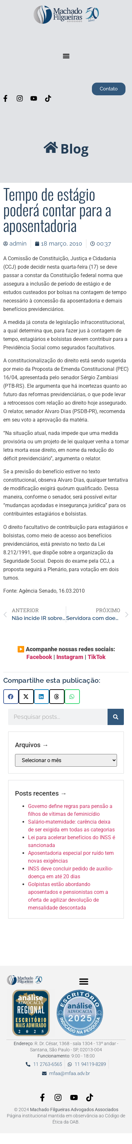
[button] (66, 56)
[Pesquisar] (116, 717)
